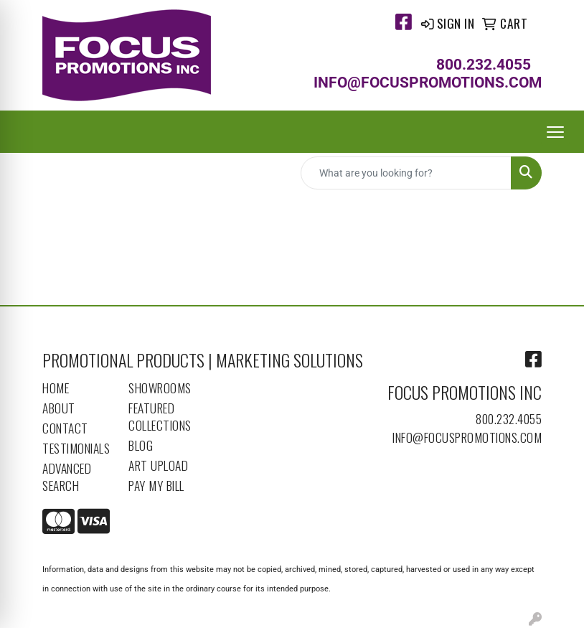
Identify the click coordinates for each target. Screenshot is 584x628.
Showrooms (160, 387)
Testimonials (76, 448)
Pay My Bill (156, 485)
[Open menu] (555, 132)
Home (55, 387)
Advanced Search (66, 477)
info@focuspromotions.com (467, 437)
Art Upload (158, 465)
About (58, 407)
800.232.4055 (509, 418)
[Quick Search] (406, 172)
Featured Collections (160, 416)
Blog (140, 445)
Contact (65, 427)
